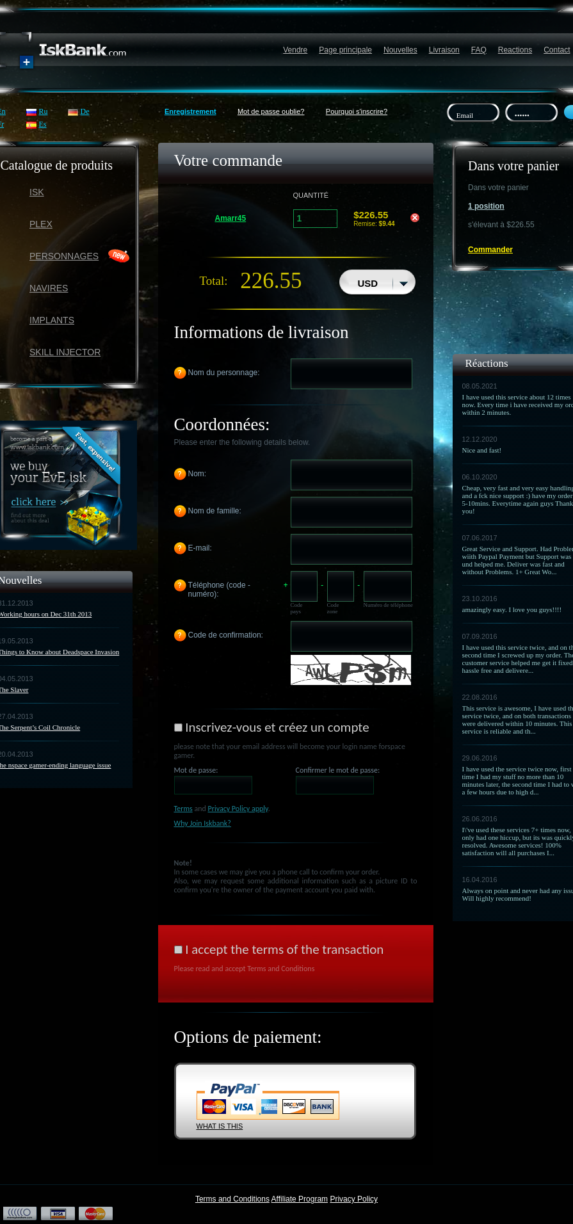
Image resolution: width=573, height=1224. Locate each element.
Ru (43, 111)
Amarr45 (230, 218)
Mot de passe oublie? (271, 111)
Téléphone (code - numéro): (219, 590)
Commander (490, 249)
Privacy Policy (354, 1199)
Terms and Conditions (232, 1199)
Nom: (197, 473)
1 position (486, 206)
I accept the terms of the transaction (284, 949)
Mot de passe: (196, 770)
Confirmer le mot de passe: (338, 770)
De (85, 111)
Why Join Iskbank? (202, 823)
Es (43, 124)
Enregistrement (190, 111)
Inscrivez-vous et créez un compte (277, 727)
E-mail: (200, 548)
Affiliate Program (299, 1199)
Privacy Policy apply (238, 808)
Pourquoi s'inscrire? (356, 111)
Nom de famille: (214, 510)
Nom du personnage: (224, 372)
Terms (183, 808)
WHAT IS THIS (220, 1126)
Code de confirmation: (225, 635)
